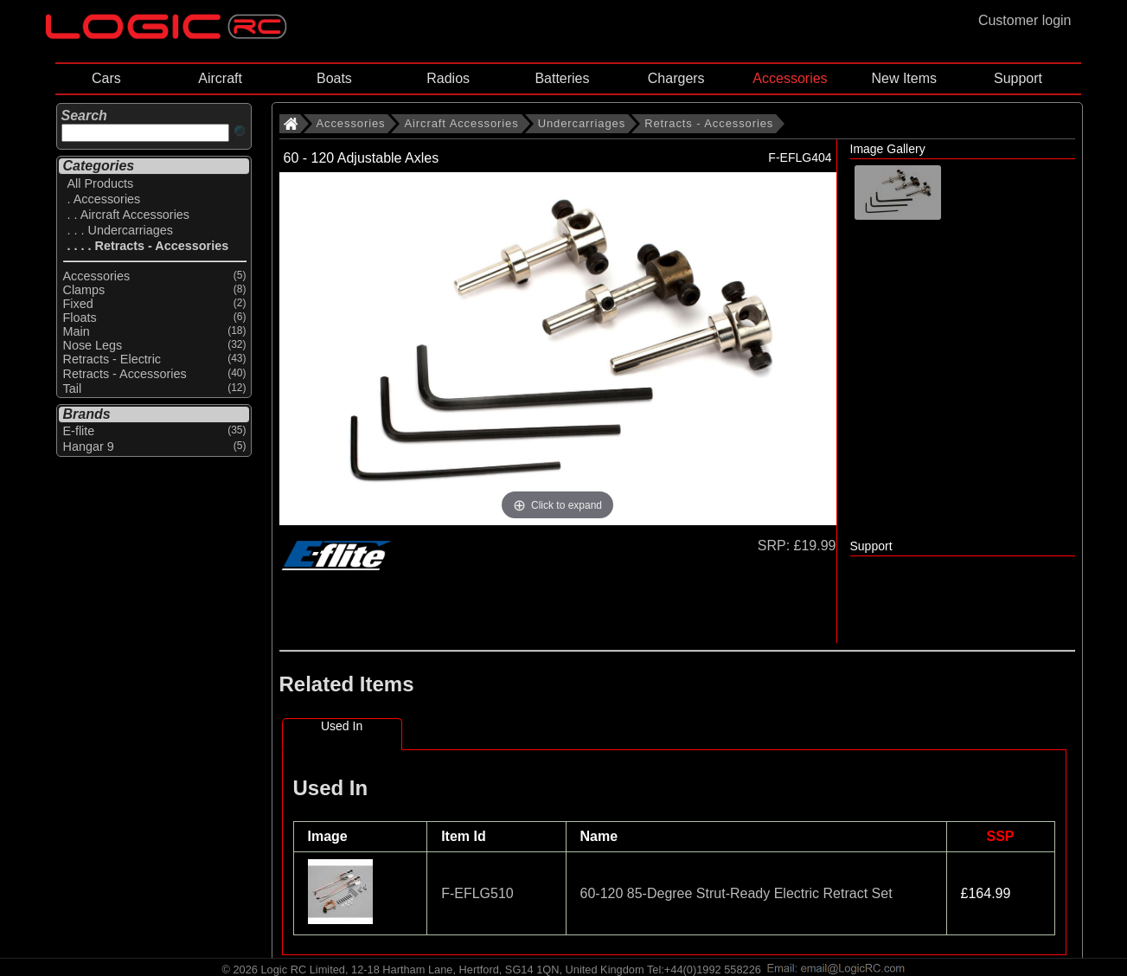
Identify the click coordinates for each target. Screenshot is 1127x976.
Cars (106, 78)
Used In (341, 726)
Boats (334, 78)
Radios (448, 78)
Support (1018, 78)
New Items (904, 78)
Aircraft (220, 78)
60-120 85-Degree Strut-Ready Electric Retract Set (736, 893)
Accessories (789, 78)
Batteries (562, 78)
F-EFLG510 (477, 893)
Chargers (676, 78)
